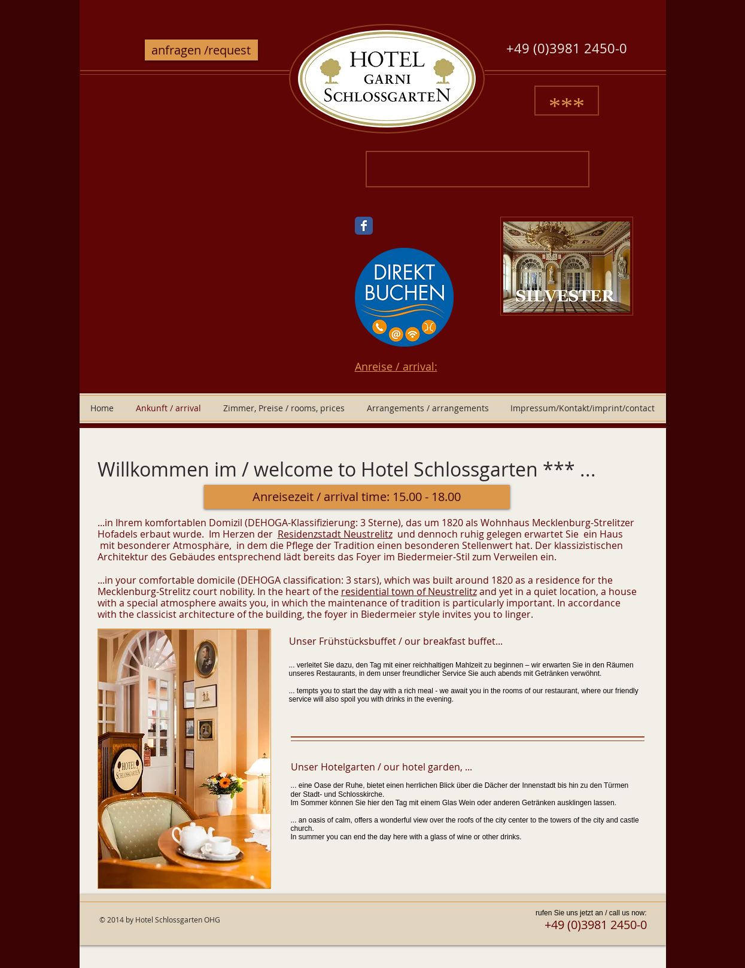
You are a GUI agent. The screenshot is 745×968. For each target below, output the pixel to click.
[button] (357, 497)
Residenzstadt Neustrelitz (335, 534)
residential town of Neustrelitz (409, 591)
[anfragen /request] (201, 50)
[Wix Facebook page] (364, 226)
